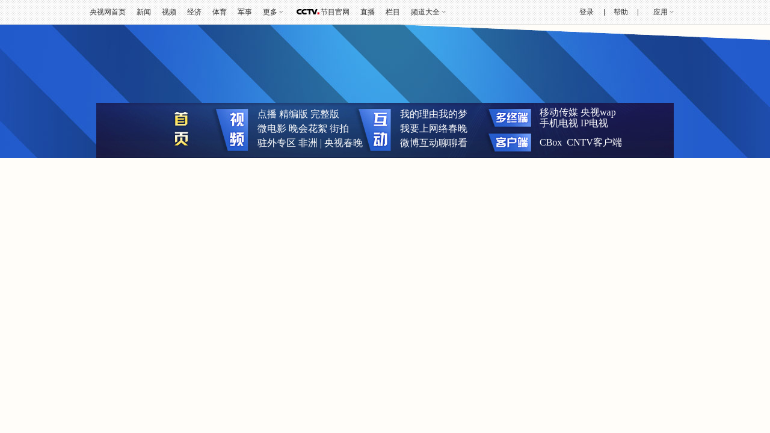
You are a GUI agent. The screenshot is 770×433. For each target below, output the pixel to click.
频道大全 (425, 12)
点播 (267, 114)
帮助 (621, 12)
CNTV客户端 (594, 142)
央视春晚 (343, 143)
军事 (245, 12)
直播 (367, 12)
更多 (270, 12)
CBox (551, 142)
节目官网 (335, 12)
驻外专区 (276, 143)
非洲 (308, 143)
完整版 (324, 114)
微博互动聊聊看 (433, 143)
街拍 (339, 128)
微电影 (271, 128)
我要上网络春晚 (433, 128)
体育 (219, 12)
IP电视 (594, 123)
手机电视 (559, 123)
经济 (194, 12)
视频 (169, 12)
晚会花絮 (308, 128)
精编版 (293, 114)
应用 (660, 12)
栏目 (393, 12)
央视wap (598, 112)
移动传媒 (559, 112)
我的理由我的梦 (433, 114)
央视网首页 (108, 12)
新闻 (144, 12)
